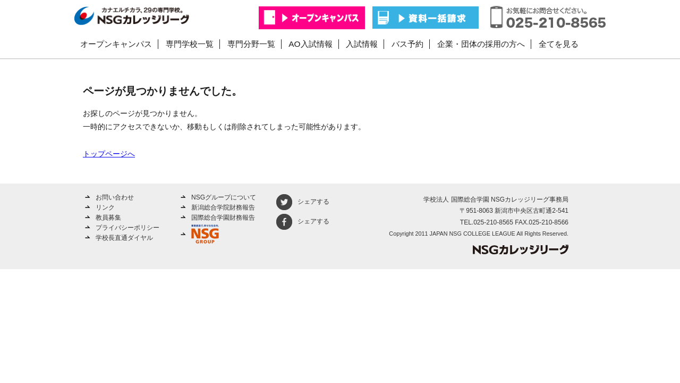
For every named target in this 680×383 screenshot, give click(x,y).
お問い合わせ (115, 197)
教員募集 (108, 217)
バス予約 (407, 43)
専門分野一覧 (251, 43)
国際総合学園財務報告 (223, 217)
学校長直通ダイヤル (124, 238)
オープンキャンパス (116, 43)
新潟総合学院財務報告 (223, 207)
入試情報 (362, 43)
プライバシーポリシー (127, 227)
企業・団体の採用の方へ (481, 43)
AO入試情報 (310, 43)
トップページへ (109, 153)
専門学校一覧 (190, 43)
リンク (105, 207)
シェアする (302, 201)
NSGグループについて (223, 197)
